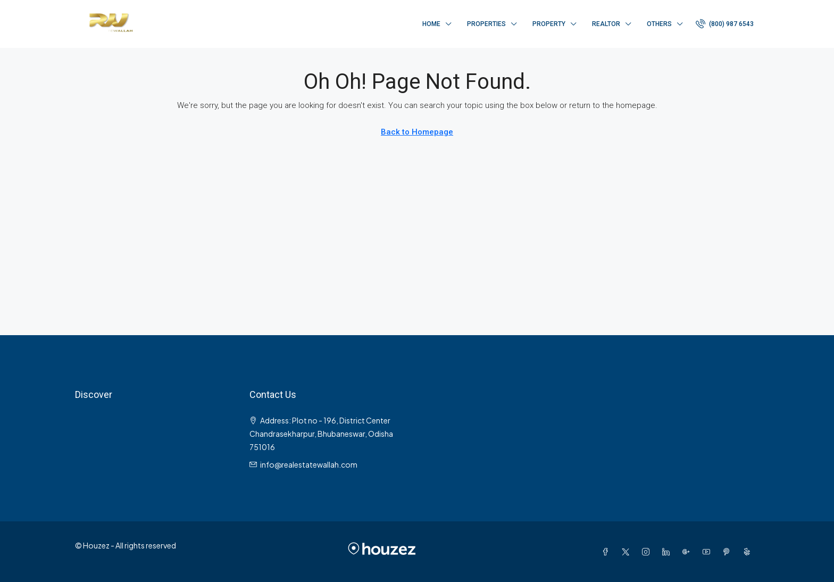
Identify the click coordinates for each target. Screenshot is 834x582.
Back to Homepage (417, 132)
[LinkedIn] (668, 551)
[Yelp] (749, 551)
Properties (486, 24)
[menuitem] (724, 24)
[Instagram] (648, 551)
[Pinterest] (729, 551)
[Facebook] (607, 551)
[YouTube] (708, 551)
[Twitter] (627, 551)
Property (548, 24)
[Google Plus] (688, 551)
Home (431, 24)
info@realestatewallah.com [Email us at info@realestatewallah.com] (308, 464)
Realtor (606, 24)
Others (659, 24)
